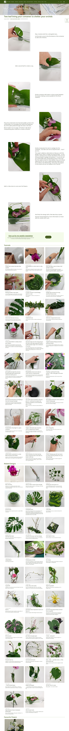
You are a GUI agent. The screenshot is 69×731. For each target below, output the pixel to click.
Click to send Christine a (14, 18)
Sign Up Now (48, 237)
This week (8, 1)
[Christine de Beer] (5, 2)
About (42, 1)
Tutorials (16, 1)
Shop (45, 1)
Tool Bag (35, 1)
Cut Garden (21, 1)
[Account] (61, 2)
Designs (12, 1)
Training (39, 1)
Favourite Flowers (30, 1)
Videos (25, 1)
